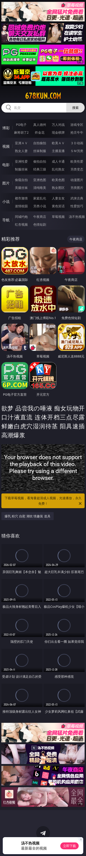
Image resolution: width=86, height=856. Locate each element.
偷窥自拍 (21, 180)
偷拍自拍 (39, 161)
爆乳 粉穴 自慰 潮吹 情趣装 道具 (27, 516)
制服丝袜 (21, 169)
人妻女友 (58, 198)
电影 (6, 164)
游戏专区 (76, 124)
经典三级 (39, 169)
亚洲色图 (39, 180)
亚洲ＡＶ (21, 143)
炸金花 (39, 132)
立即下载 (69, 846)
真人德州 (39, 124)
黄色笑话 (58, 206)
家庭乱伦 (39, 198)
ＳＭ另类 (76, 151)
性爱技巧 (76, 206)
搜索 (75, 107)
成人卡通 (58, 161)
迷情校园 (21, 206)
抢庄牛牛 (76, 132)
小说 (6, 201)
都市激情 (21, 198)
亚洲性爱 (21, 161)
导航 (6, 219)
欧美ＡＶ (58, 143)
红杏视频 (21, 224)
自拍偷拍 (39, 143)
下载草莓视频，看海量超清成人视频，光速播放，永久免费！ (44, 501)
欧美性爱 (76, 161)
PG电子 (21, 124)
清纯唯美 (39, 187)
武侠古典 (76, 198)
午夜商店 (39, 216)
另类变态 (76, 169)
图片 (6, 183)
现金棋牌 (58, 132)
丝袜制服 (39, 151)
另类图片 (76, 187)
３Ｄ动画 (76, 143)
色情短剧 (39, 224)
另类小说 (39, 206)
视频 (6, 146)
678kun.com (43, 96)
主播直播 (58, 151)
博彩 (6, 127)
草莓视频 (58, 216)
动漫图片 (76, 180)
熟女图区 (58, 187)
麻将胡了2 (21, 132)
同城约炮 (21, 216)
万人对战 (58, 124)
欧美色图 (58, 180)
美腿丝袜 (21, 187)
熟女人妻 (21, 151)
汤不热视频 (77, 216)
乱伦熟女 (58, 169)
